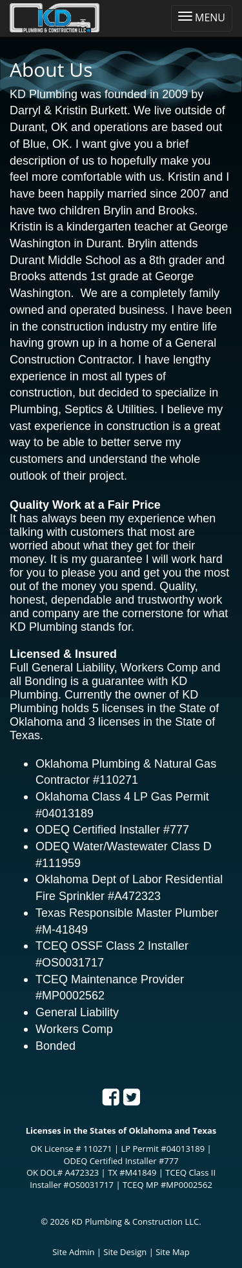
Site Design (124, 1252)
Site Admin (73, 1252)
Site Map (173, 1252)
